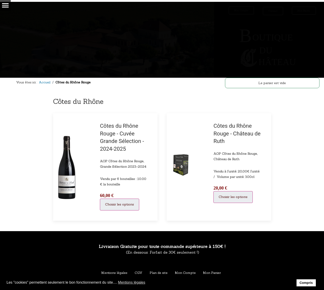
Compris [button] (306, 283)
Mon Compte (185, 273)
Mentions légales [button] (131, 282)
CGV (138, 273)
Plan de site (159, 273)
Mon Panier (212, 273)
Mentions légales (114, 273)
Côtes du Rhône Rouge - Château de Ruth (236, 133)
